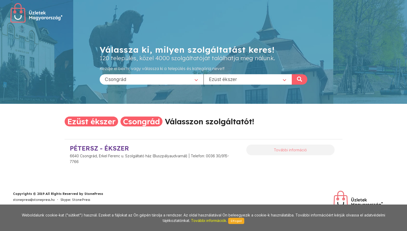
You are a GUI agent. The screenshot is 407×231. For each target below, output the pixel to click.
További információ (290, 150)
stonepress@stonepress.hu (34, 200)
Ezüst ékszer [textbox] (223, 79)
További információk (208, 220)
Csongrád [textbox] (115, 79)
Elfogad (236, 221)
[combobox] (152, 79)
